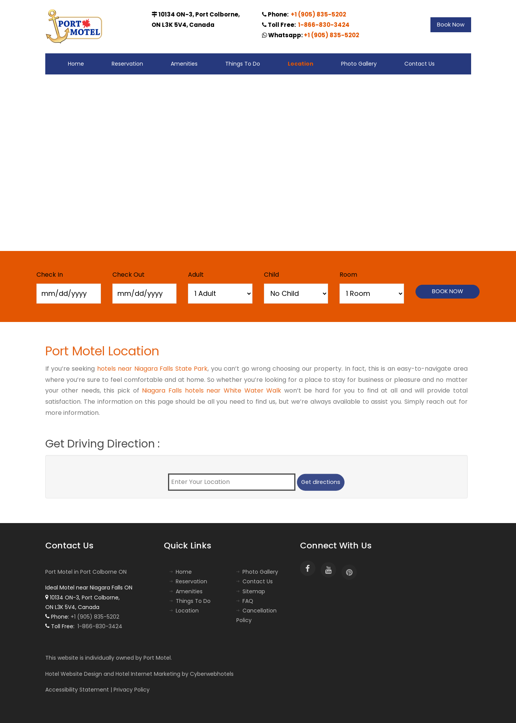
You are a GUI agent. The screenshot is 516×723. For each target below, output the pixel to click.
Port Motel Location (102, 354)
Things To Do (242, 64)
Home (76, 64)
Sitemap (253, 591)
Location (300, 64)
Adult (196, 274)
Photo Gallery (359, 64)
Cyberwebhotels (212, 674)
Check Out (128, 274)
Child (271, 274)
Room (348, 274)
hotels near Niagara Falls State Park (152, 371)
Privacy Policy (132, 689)
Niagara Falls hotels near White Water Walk (211, 394)
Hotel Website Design (73, 674)
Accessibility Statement (77, 689)
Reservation (127, 64)
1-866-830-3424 (323, 25)
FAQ (247, 601)
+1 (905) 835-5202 (318, 14)
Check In (49, 274)
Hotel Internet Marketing (147, 674)
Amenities (184, 64)
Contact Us (419, 64)
